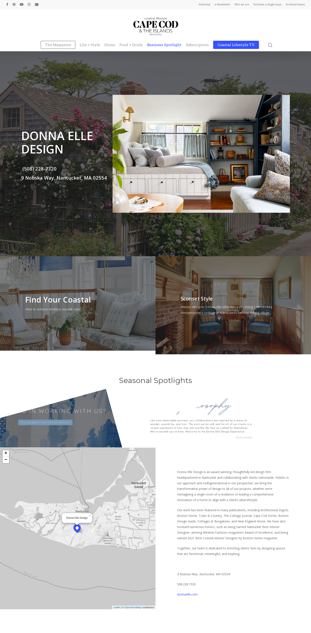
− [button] (5, 460)
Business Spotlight (164, 45)
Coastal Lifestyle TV (236, 45)
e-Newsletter (222, 4)
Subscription (197, 45)
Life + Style (90, 45)
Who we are (242, 4)
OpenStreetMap (132, 607)
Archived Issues (295, 4)
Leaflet (116, 607)
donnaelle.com (187, 594)
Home (109, 45)
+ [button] (5, 453)
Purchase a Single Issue (267, 4)
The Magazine (58, 45)
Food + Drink (131, 45)
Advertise (204, 4)
